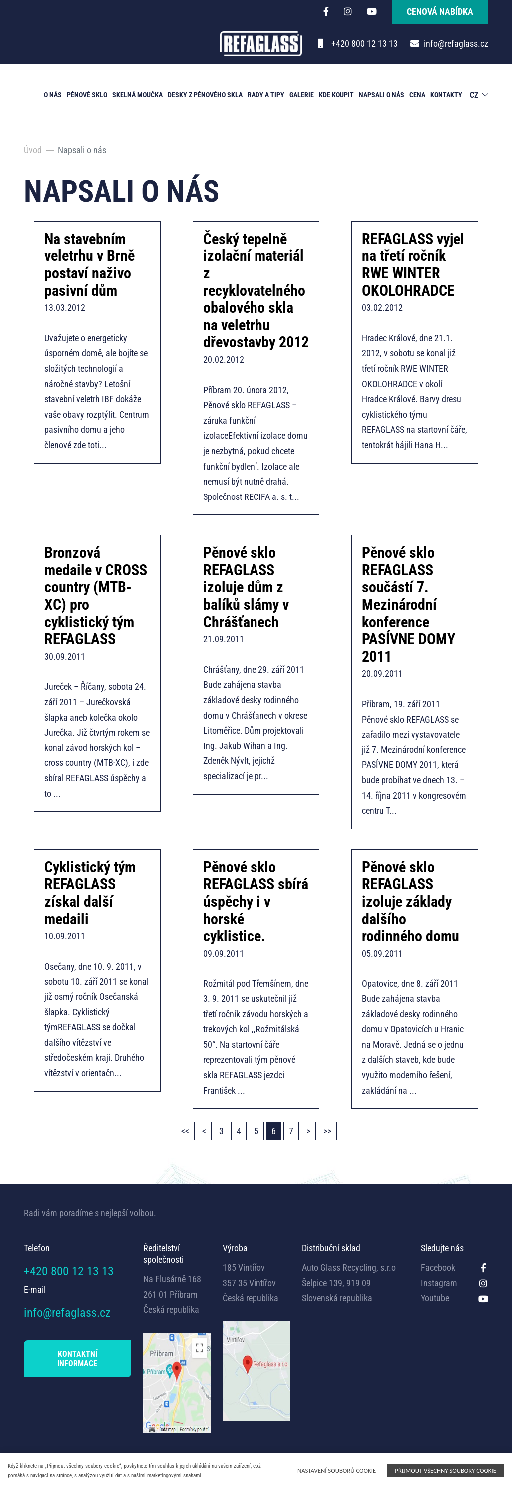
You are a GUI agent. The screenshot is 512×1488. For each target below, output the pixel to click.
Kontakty (446, 95)
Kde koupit (336, 95)
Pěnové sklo (87, 95)
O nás (53, 95)
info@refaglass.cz (456, 43)
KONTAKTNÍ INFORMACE (77, 1358)
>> (327, 1131)
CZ (474, 95)
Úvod (33, 150)
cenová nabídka (440, 11)
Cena (417, 95)
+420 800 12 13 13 (364, 43)
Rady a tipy (266, 95)
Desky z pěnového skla (205, 95)
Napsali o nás (381, 95)
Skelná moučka (137, 95)
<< (185, 1131)
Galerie (301, 95)
